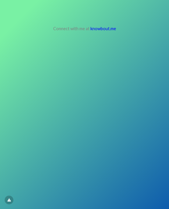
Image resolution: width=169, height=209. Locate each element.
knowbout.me (103, 28)
